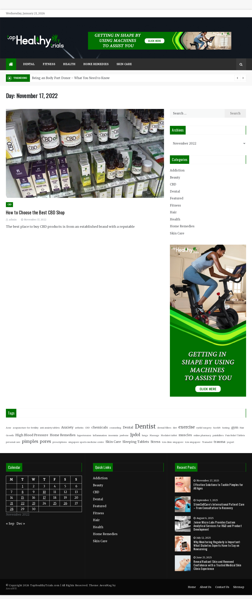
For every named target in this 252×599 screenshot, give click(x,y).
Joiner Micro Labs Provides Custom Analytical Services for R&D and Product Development (218, 519)
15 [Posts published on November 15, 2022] (22, 492)
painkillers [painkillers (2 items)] (218, 429)
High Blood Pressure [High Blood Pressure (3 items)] (31, 429)
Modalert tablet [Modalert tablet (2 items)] (169, 429)
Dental (29, 58)
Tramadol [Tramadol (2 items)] (207, 436)
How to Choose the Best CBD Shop (35, 206)
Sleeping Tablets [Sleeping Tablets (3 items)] (135, 436)
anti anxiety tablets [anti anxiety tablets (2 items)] (50, 422)
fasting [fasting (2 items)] (226, 422)
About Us (205, 581)
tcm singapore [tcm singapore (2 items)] (192, 436)
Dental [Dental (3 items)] (128, 421)
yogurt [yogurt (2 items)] (230, 436)
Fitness (49, 58)
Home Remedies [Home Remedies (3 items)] (63, 429)
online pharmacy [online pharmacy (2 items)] (202, 429)
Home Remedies (95, 58)
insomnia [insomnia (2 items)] (113, 429)
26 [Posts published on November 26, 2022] (65, 497)
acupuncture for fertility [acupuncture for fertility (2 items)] (25, 422)
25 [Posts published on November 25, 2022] (55, 497)
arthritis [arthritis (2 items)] (79, 422)
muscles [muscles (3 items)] (185, 429)
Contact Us (222, 581)
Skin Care (124, 58)
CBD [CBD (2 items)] (87, 422)
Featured (176, 192)
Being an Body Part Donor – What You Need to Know (71, 72)
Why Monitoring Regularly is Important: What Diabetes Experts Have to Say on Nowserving (217, 539)
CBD (9, 199)
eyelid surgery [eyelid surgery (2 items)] (203, 422)
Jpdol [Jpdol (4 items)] (135, 428)
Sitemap (238, 581)
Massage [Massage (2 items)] (154, 429)
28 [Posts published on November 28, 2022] (11, 503)
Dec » (21, 518)
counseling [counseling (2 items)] (115, 422)
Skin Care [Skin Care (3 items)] (113, 436)
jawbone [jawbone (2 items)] (124, 429)
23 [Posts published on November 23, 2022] (33, 497)
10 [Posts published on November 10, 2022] (44, 486)
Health (69, 58)
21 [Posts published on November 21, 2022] (11, 497)
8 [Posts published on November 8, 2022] (22, 486)
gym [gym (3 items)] (234, 421)
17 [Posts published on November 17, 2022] (44, 492)
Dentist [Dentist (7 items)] (145, 420)
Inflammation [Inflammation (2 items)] (100, 429)
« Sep (10, 518)
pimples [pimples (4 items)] (30, 435)
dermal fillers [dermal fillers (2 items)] (164, 422)
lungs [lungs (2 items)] (145, 429)
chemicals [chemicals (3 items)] (99, 421)
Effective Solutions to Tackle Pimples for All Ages (218, 480)
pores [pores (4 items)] (45, 435)
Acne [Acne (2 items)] (8, 422)
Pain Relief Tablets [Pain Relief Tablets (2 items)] (235, 429)
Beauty (175, 171)
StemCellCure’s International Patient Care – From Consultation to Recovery (219, 500)
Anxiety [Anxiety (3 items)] (67, 421)
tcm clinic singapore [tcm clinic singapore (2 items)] (172, 436)
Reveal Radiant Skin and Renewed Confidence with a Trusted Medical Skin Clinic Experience (217, 559)
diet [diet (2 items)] (175, 422)
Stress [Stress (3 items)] (155, 436)
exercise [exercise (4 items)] (186, 421)
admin (13, 213)
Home (192, 581)
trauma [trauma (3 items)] (219, 436)
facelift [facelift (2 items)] (216, 422)
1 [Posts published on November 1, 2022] (22, 480)
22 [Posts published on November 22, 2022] (22, 497)
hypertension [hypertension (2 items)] (84, 429)
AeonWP (11, 582)
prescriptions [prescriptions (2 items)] (60, 436)
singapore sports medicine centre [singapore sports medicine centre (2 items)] (86, 436)
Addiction (177, 165)
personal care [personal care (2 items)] (13, 436)
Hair (173, 206)
